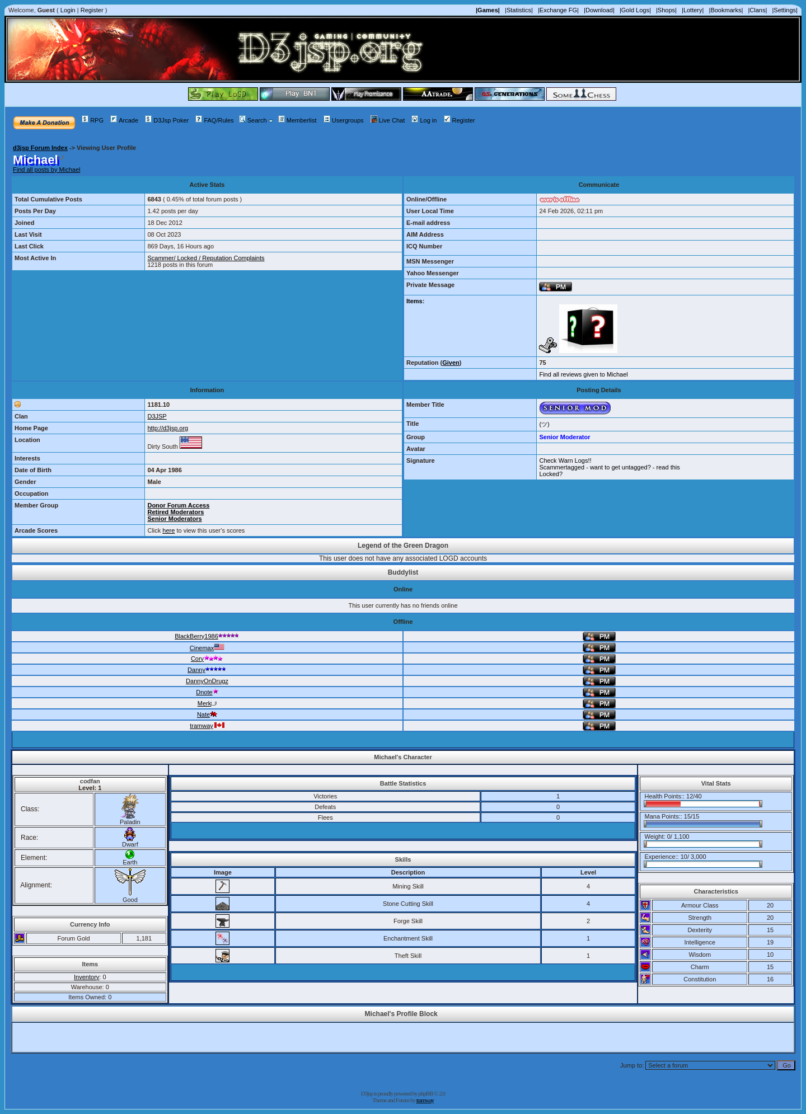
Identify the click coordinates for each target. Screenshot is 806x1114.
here (168, 530)
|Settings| (784, 10)
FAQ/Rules (214, 120)
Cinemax (207, 648)
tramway (207, 725)
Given (451, 362)
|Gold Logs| (635, 10)
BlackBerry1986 (207, 636)
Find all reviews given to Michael (583, 374)
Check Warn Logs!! (565, 460)
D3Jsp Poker (167, 120)
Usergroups (344, 120)
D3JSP (156, 416)
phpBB (425, 1093)
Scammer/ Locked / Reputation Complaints (205, 258)
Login (68, 10)
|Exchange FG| (558, 10)
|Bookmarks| (726, 10)
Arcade (124, 120)
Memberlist (297, 120)
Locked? (551, 474)
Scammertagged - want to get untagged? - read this (609, 467)
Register (92, 10)
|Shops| (666, 10)
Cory (207, 658)
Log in (424, 120)
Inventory (86, 977)
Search (253, 120)
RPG (93, 120)
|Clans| (757, 10)
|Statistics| (519, 10)
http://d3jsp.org (167, 428)
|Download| (599, 10)
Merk (207, 703)
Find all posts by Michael (46, 169)
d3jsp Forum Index (40, 147)
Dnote (207, 692)
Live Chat (388, 120)
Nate (207, 714)
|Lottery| (693, 10)
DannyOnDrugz (207, 681)
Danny (207, 669)
